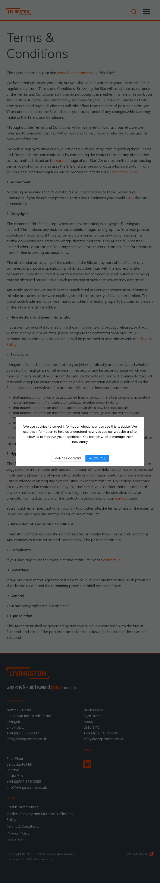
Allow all (97, 458)
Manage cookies (68, 458)
